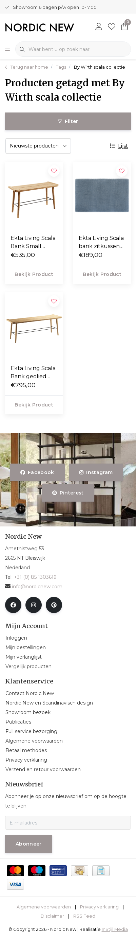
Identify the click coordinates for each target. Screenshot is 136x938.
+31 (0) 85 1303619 (35, 577)
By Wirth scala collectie (99, 67)
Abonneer (29, 844)
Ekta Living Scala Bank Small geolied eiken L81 (34, 242)
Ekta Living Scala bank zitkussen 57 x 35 (101, 242)
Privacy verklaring (99, 906)
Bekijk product (34, 274)
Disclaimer (52, 916)
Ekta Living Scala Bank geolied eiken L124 (33, 373)
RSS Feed (84, 916)
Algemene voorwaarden (44, 906)
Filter (68, 121)
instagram (96, 472)
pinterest (68, 493)
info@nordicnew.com (33, 587)
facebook (37, 472)
